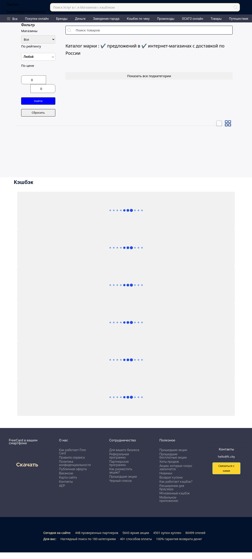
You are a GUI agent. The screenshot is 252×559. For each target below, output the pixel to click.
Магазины (29, 31)
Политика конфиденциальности (75, 463)
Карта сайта (68, 477)
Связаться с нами (226, 468)
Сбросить (38, 113)
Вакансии (66, 473)
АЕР (62, 486)
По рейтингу (31, 46)
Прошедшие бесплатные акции (173, 455)
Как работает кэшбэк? (175, 481)
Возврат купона (171, 477)
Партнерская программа (119, 463)
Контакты (66, 481)
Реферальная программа (119, 455)
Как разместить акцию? (120, 470)
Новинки (165, 473)
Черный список (120, 481)
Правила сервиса (72, 457)
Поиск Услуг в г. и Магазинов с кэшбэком (84, 7)
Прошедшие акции (123, 476)
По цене (27, 65)
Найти (38, 101)
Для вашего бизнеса (124, 450)
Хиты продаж (169, 461)
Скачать (27, 464)
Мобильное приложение (168, 499)
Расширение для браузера (171, 487)
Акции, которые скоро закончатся (175, 467)
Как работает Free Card (72, 451)
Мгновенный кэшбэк (174, 493)
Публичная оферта (73, 469)
